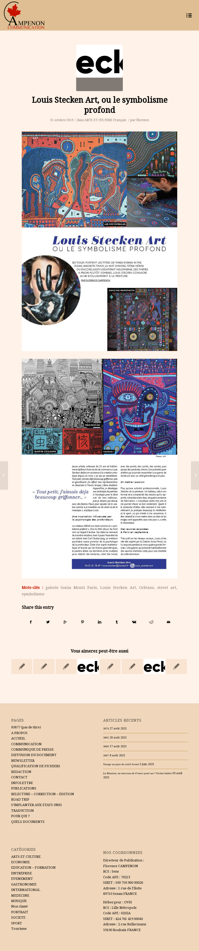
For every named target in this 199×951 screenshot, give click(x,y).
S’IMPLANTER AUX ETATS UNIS (36, 805)
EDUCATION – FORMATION (33, 867)
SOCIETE (18, 917)
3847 (106, 755)
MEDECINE (20, 895)
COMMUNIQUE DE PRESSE (32, 749)
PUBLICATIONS (23, 788)
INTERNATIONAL (25, 890)
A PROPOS (19, 733)
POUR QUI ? (20, 816)
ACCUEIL (18, 738)
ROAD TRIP (20, 799)
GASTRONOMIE (24, 884)
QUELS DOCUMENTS (28, 822)
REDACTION (21, 772)
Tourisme (19, 929)
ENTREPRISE (21, 873)
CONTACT (19, 777)
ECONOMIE (20, 862)
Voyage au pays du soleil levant (121, 764)
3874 (106, 728)
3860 (106, 746)
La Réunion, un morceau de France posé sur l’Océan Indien (137, 773)
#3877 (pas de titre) (26, 727)
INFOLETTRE (22, 783)
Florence (142, 120)
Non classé (19, 906)
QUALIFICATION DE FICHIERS (35, 766)
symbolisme (33, 594)
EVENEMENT (22, 879)
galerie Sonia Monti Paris (71, 587)
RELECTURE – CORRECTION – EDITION (42, 794)
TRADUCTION (22, 811)
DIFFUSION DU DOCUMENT (33, 755)
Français (119, 120)
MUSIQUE (19, 901)
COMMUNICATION (26, 744)
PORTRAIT (19, 912)
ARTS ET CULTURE (98, 120)
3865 (106, 737)
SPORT (16, 923)
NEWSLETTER (22, 761)
